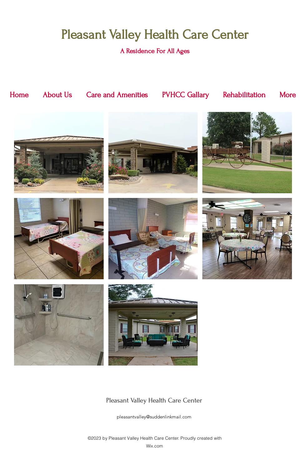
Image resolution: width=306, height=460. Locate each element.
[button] (59, 152)
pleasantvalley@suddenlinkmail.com (154, 417)
